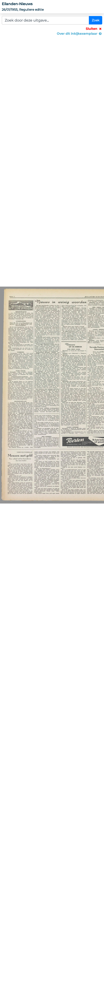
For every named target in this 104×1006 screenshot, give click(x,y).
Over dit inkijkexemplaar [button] (79, 34)
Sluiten (94, 29)
